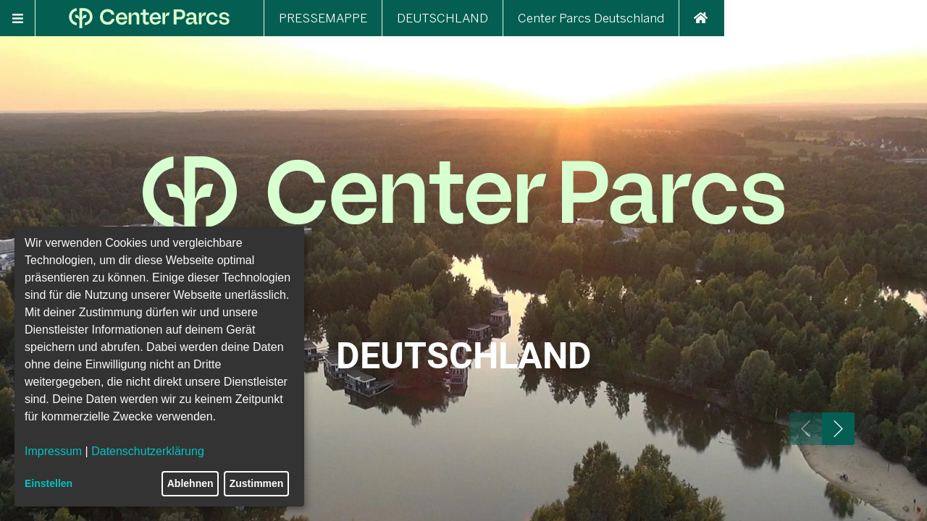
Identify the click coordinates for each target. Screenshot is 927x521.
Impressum (53, 451)
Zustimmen (257, 483)
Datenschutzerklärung (147, 451)
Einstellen (48, 483)
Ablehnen (190, 483)
